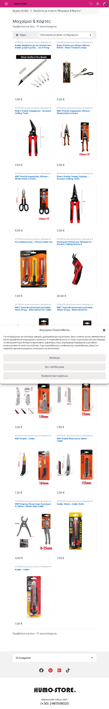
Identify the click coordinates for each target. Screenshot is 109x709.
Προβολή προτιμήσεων (54, 375)
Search (91, 4)
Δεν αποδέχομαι (54, 366)
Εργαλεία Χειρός (32, 42)
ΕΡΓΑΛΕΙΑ (19, 42)
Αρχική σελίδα (21, 10)
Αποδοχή (54, 357)
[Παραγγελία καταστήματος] (65, 35)
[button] (104, 329)
